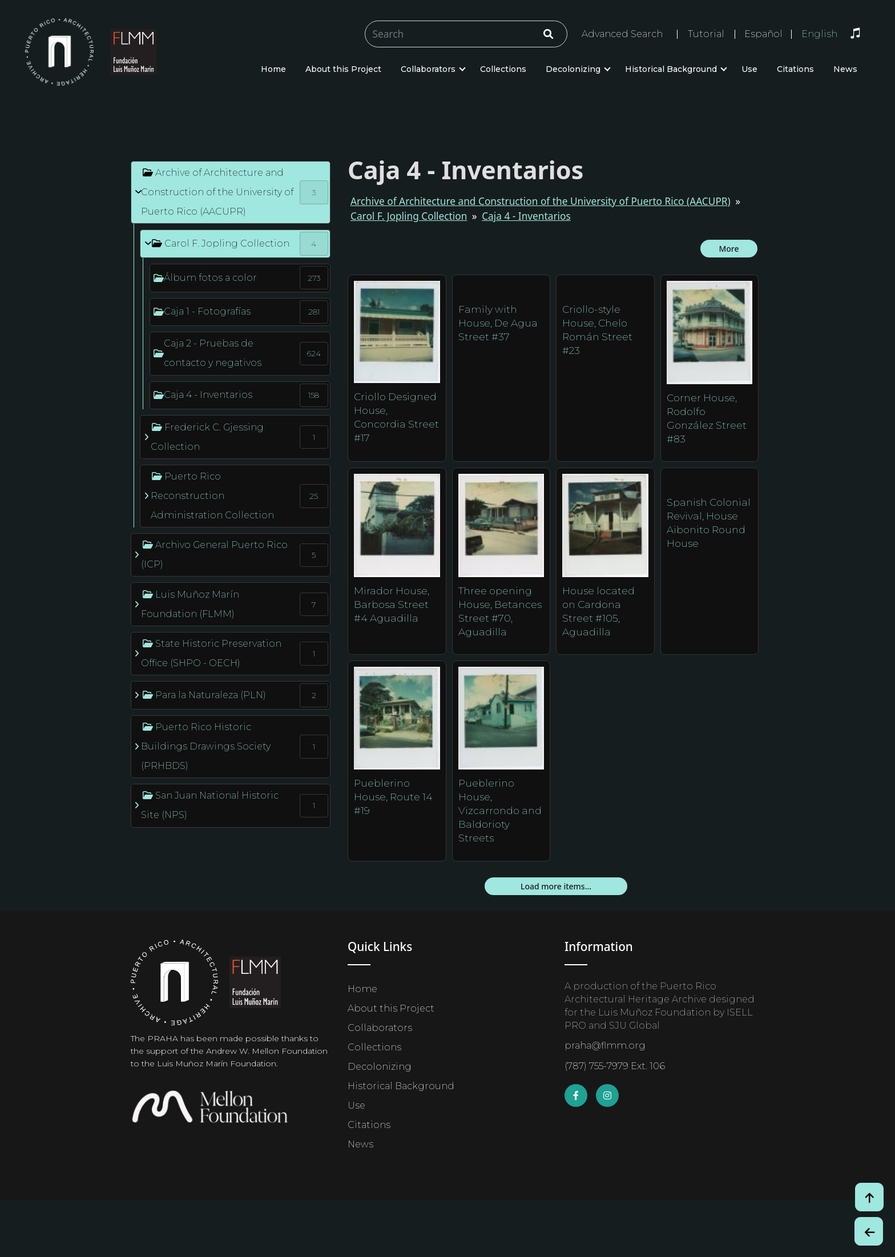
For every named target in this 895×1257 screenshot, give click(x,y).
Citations (795, 69)
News (845, 69)
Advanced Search (622, 34)
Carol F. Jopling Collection (408, 216)
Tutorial (706, 34)
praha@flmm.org (605, 1045)
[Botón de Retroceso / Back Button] (868, 1231)
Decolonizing (573, 69)
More (729, 248)
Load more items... (556, 886)
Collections (503, 69)
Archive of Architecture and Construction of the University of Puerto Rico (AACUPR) (540, 201)
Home (273, 69)
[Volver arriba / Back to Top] (869, 1197)
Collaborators (428, 69)
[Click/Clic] (548, 34)
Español (763, 34)
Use (749, 69)
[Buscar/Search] (466, 34)
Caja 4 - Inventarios (526, 216)
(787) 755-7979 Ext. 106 (615, 1066)
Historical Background (671, 69)
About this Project (343, 69)
